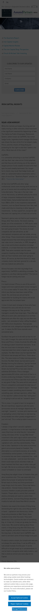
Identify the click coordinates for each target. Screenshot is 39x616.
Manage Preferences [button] (20, 609)
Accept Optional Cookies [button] (19, 598)
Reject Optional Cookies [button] (19, 604)
